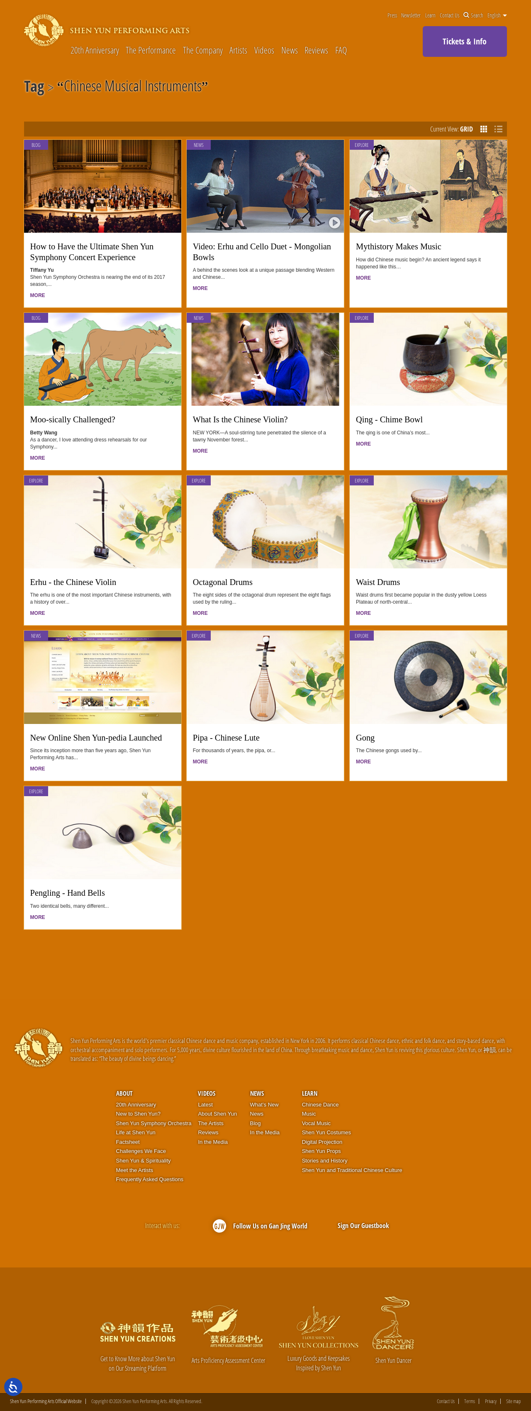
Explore (362, 145)
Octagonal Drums (223, 582)
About (124, 1093)
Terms (469, 1401)
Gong (365, 737)
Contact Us (449, 15)
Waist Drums (378, 582)
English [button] (497, 15)
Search (473, 15)
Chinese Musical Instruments (132, 88)
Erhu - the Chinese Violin (73, 582)
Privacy (491, 1401)
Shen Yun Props (321, 1151)
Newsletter (411, 15)
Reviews (316, 49)
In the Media (213, 1142)
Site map (513, 1401)
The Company (203, 49)
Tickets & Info (465, 41)
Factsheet (128, 1142)
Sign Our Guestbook (363, 1225)
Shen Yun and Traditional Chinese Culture (352, 1170)
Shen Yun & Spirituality (143, 1161)
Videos (264, 49)
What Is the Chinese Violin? (240, 419)
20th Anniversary (95, 49)
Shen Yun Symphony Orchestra (154, 1123)
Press (392, 15)
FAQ (341, 49)
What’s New (264, 1105)
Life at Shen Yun (136, 1132)
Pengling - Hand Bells (67, 892)
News (289, 49)
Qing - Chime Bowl (389, 419)
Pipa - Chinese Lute (226, 737)
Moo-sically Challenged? (72, 419)
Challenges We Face (141, 1151)
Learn (430, 15)
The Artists (210, 1123)
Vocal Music (316, 1123)
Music (309, 1114)
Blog (36, 145)
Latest (205, 1105)
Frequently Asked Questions (150, 1179)
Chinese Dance (320, 1105)
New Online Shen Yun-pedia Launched (96, 737)
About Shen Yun (217, 1114)
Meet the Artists (134, 1170)
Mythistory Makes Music (398, 246)
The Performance (151, 49)
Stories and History (325, 1161)
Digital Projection (322, 1142)
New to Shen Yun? (138, 1114)
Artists (238, 49)
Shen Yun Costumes (326, 1132)
